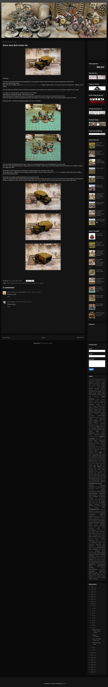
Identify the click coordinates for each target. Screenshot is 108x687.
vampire (98, 562)
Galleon (97, 436)
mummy (103, 488)
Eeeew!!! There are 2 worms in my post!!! (100, 314)
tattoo (103, 544)
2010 (92, 672)
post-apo (96, 522)
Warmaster (102, 569)
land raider (99, 460)
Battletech (96, 388)
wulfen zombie (101, 576)
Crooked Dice (98, 417)
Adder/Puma (91, 380)
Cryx (103, 417)
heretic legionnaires (94, 449)
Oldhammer (94, 509)
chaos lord (97, 411)
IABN (100, 453)
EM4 (97, 431)
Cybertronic (102, 419)
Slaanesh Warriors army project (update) (100, 161)
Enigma (103, 431)
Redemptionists (92, 530)
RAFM (90, 525)
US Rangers (92, 562)
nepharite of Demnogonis (97, 498)
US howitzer (100, 558)
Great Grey (99, 446)
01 (93, 649)
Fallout (90, 434)
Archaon (98, 382)
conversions (101, 415)
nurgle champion (94, 504)
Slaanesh (92, 541)
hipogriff (91, 451)
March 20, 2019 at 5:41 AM (24, 302)
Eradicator (91, 433)
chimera (103, 414)
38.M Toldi (97, 379)
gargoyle (91, 442)
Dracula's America (96, 428)
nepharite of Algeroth (99, 496)
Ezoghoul (103, 433)
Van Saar (102, 562)
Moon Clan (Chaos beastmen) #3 (100, 144)
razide (98, 528)
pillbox (103, 519)
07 (93, 618)
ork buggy (95, 511)
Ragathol (95, 525)
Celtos (90, 407)
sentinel (90, 537)
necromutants (92, 495)
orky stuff (103, 511)
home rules (102, 451)
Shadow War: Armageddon (99, 537)
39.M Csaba (102, 379)
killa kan (91, 460)
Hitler (96, 451)
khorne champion (100, 459)
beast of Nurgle (101, 390)
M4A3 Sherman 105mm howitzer (97, 475)
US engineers (92, 558)
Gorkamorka (92, 446)
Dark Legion (93, 422)
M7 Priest (100, 477)
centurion (96, 407)
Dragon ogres (100, 168)
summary (98, 544)
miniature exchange (97, 485)
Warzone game (93, 572)
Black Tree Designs (20, 283)
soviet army (101, 542)
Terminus (95, 547)
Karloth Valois (101, 457)
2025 (92, 589)
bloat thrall (99, 394)
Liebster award (101, 462)
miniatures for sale (94, 487)
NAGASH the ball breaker (99, 304)
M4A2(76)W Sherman (99, 474)
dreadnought (95, 429)
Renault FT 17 (101, 530)
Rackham (102, 524)
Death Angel (102, 422)
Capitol (97, 404)
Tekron (90, 547)
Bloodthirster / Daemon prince (100, 177)
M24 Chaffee (97, 468)
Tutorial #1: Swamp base (99, 270)
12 (93, 606)
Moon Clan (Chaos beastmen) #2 (100, 153)
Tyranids (91, 551)
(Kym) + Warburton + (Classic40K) (16, 292)
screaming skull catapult (98, 535)
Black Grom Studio (95, 393)
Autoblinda (102, 383)
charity (96, 413)
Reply (8, 296)
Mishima (103, 487)
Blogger (64, 683)
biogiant (103, 391)
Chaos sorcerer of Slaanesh (100, 203)
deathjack (102, 423)
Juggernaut (91, 457)
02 (93, 647)
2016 (92, 657)
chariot (90, 414)
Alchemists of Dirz (100, 380)
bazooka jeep (92, 390)
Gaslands (96, 442)
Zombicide (98, 577)
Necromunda (101, 491)
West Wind (102, 572)
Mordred (97, 488)
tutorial (103, 549)
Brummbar (103, 401)
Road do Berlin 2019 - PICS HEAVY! (96, 631)
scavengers (102, 531)
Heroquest (103, 449)
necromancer (92, 491)
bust (99, 402)
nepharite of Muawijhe (94, 499)
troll (100, 549)
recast (104, 528)
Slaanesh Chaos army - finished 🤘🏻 (100, 221)
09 (93, 613)
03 (93, 627)
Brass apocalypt (100, 399)
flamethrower (96, 434)
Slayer (97, 541)
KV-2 (95, 460)
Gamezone (102, 440)
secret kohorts (93, 536)
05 (93, 623)
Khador (90, 459)
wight (90, 574)
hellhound (102, 448)
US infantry (40, 283)
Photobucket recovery (99, 517)
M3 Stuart (97, 469)
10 (93, 610)
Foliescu (103, 434)
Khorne (94, 459)
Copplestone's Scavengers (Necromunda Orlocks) (100, 196)
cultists (91, 419)
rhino (90, 531)
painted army (96, 512)
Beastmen (91, 391)
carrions (91, 406)
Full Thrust (91, 436)
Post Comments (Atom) (46, 343)
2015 (92, 660)
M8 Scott (98, 478)
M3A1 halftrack (56, 172)
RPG (93, 531)
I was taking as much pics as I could (32, 85)
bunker (95, 402)
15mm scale (91, 379)
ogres (103, 507)
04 (93, 625)
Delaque (97, 425)
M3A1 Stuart (98, 471)
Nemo (90, 496)
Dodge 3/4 (34, 283)
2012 (92, 667)
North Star (95, 502)
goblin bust (97, 443)
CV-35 (95, 418)
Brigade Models (93, 401)
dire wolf (93, 426)
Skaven (103, 539)
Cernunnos (102, 407)
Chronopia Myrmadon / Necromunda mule (99, 289)
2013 (92, 665)
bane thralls (96, 385)
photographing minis (94, 519)
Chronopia (91, 415)
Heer (98, 448)
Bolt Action (28, 283)
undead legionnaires (94, 554)
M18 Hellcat (97, 466)
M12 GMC (99, 465)
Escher (97, 433)
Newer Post (6, 337)
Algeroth (91, 382)
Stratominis (91, 544)
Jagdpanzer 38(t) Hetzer (98, 456)
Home (43, 337)
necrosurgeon (101, 495)
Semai (103, 536)
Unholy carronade (100, 556)
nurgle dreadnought (97, 505)
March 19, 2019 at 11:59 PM (33, 292)
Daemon (96, 420)
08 (93, 615)
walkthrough (92, 564)
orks (99, 511)
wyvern (90, 577)
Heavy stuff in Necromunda (100, 296)
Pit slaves (91, 520)
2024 (92, 592)
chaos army (97, 409)
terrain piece (101, 547)
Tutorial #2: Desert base (99, 234)
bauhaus (103, 388)
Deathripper (92, 425)
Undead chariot (101, 552)
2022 (92, 596)
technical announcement (97, 546)
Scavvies (92, 533)
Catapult (99, 406)
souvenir (94, 542)
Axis (90, 385)
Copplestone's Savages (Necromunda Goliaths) (100, 213)
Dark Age (102, 420)
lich (96, 462)
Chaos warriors (96, 412)
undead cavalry (92, 552)
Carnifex (103, 404)
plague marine (97, 520)
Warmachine (93, 569)
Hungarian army (93, 453)
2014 (92, 662)
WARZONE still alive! (96, 643)
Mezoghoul (97, 481)
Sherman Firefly (94, 539)
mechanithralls (95, 480)
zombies (95, 579)
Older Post (80, 337)
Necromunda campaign (97, 493)
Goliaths (103, 445)
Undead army (100, 551)
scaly (97, 531)
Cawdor (103, 406)
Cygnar (90, 420)
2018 (92, 652)
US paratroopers (101, 561)
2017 (92, 655)
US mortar (94, 561)
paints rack (96, 516)
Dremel (100, 429)
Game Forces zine (100, 439)
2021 (92, 599)
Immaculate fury (97, 454)
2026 (92, 587)
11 (93, 608)
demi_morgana (11, 302)
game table (93, 440)
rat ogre (97, 527)
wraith (95, 575)
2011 (92, 669)
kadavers (96, 457)
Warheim (103, 567)
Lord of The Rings (94, 463)
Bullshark (91, 402)
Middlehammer (95, 483)
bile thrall (98, 391)
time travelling (93, 549)
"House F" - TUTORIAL (95, 635)
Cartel (94, 406)
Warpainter (92, 571)
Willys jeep (96, 574)
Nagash (103, 490)
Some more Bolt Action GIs (96, 639)
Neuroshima (95, 501)
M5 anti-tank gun (93, 477)
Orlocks (91, 512)
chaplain (103, 412)
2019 (92, 604)
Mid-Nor (103, 481)
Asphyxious (96, 383)
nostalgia (102, 502)
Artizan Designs (11, 283)
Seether (99, 536)
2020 (92, 601)
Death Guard (93, 423)
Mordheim (91, 488)
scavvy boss (98, 533)
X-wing (94, 577)
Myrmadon (91, 490)
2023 (92, 594)
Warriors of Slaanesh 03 (99, 186)
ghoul (93, 443)
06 (93, 620)
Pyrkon (96, 524)
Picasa (100, 519)
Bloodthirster (96, 396)
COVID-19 (92, 417)
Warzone (102, 571)
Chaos (91, 409)
